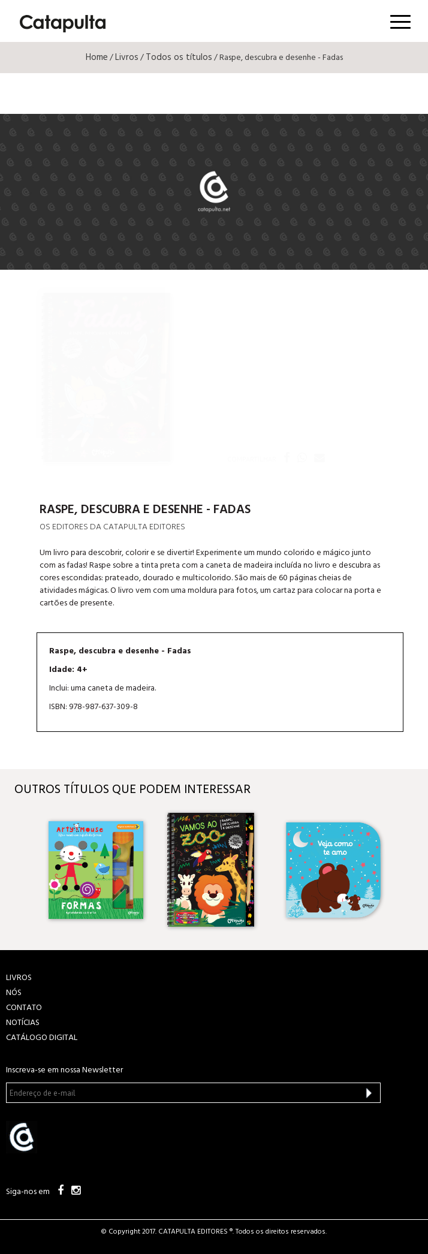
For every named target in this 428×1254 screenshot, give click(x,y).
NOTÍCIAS (23, 1023)
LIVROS (19, 978)
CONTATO (24, 1008)
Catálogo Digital (41, 1038)
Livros (126, 57)
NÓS (14, 993)
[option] (96, 870)
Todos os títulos (179, 57)
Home (97, 57)
